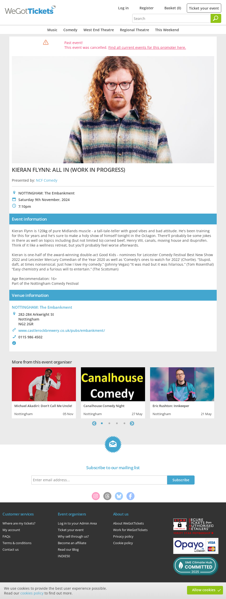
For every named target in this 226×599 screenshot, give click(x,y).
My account (11, 530)
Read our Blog (68, 549)
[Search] (216, 18)
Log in (123, 8)
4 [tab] (124, 423)
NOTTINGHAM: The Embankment (42, 307)
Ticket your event (204, 8)
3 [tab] (116, 423)
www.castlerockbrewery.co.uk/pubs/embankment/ (61, 330)
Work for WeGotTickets (130, 530)
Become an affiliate (72, 543)
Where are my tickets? (19, 523)
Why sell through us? (73, 536)
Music (52, 29)
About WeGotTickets (128, 523)
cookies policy (31, 593)
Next (131, 423)
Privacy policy (123, 536)
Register (147, 8)
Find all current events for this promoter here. (147, 47)
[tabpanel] (43, 392)
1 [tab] (101, 423)
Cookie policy (123, 543)
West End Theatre (98, 29)
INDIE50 (64, 556)
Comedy (70, 29)
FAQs (6, 536)
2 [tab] (109, 423)
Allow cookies (203, 589)
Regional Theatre (134, 29)
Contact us (11, 549)
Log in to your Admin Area (77, 523)
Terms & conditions (17, 543)
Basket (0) (172, 8)
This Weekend (167, 29)
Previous (94, 423)
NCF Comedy (46, 180)
